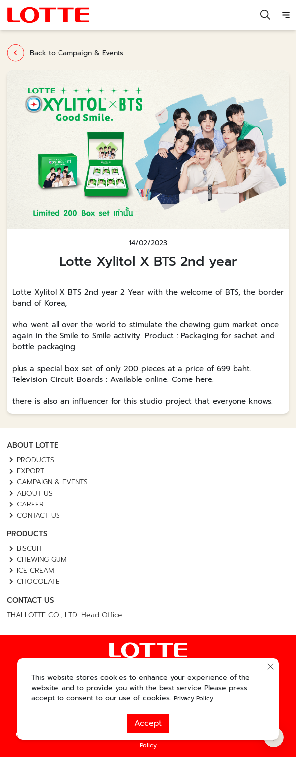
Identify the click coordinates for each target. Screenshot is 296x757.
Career (30, 504)
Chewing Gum (42, 559)
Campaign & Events (52, 482)
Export (30, 471)
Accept (148, 723)
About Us (35, 493)
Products (35, 460)
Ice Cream (35, 571)
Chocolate (38, 581)
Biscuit (29, 548)
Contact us (38, 515)
